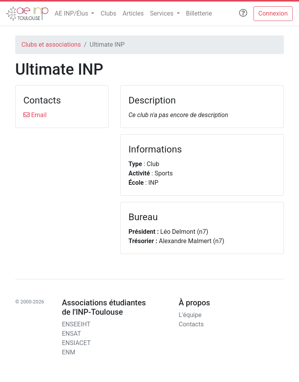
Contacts (191, 324)
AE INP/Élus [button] (72, 13)
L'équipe (190, 315)
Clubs (108, 13)
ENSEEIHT (76, 324)
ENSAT (71, 333)
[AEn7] (27, 14)
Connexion (273, 13)
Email (35, 115)
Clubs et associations (51, 44)
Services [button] (162, 13)
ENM (68, 352)
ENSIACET (76, 343)
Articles (133, 13)
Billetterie (199, 13)
